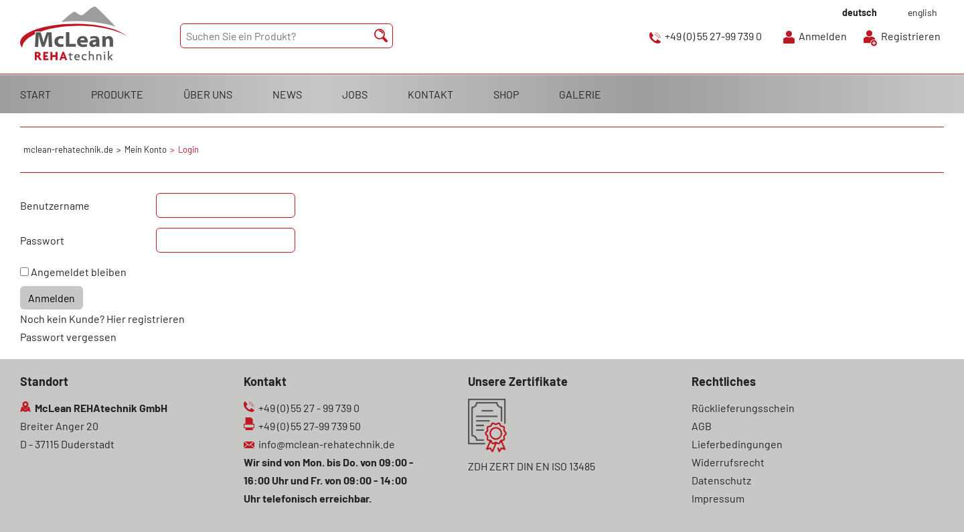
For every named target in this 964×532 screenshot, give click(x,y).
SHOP (506, 94)
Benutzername (55, 205)
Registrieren (911, 35)
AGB (702, 425)
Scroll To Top (930, 503)
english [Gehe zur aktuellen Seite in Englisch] (922, 12)
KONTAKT (430, 94)
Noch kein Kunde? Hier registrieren (102, 318)
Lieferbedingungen (737, 444)
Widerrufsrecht (728, 462)
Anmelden (823, 35)
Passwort (42, 240)
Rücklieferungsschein (743, 407)
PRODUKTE (117, 94)
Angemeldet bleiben (79, 271)
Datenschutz (721, 480)
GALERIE (580, 94)
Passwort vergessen (68, 336)
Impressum (718, 498)
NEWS (287, 94)
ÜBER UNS (207, 94)
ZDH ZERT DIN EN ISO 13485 (531, 466)
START (35, 94)
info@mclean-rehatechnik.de (326, 444)
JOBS (355, 94)
